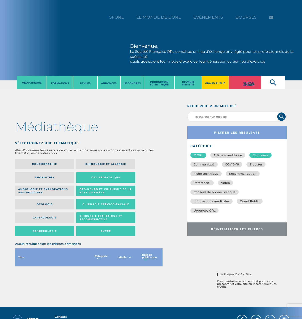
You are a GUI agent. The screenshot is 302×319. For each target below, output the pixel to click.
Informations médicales (211, 201)
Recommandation (242, 174)
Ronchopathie (32, 164)
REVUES (85, 83)
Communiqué (204, 164)
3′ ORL (198, 155)
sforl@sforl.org (76, 293)
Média (124, 226)
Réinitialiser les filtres (237, 229)
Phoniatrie (106, 164)
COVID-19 (232, 164)
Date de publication (149, 226)
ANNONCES (109, 83)
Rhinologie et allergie (67, 164)
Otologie (106, 180)
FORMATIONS (60, 83)
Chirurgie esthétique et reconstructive (69, 198)
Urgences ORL (204, 210)
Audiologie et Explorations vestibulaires (30, 180)
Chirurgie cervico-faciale (137, 180)
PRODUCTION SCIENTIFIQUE (159, 83)
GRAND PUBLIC (215, 83)
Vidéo (225, 183)
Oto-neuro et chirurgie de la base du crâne (67, 180)
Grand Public (249, 201)
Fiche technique (206, 174)
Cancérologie (106, 198)
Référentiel (202, 183)
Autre (142, 198)
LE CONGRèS (132, 83)
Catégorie (101, 226)
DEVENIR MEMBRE (188, 83)
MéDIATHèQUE (32, 82)
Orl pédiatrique (139, 164)
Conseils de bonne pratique (215, 192)
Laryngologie (32, 198)
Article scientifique (227, 155)
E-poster (256, 164)
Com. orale (260, 155)
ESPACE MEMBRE (248, 84)
